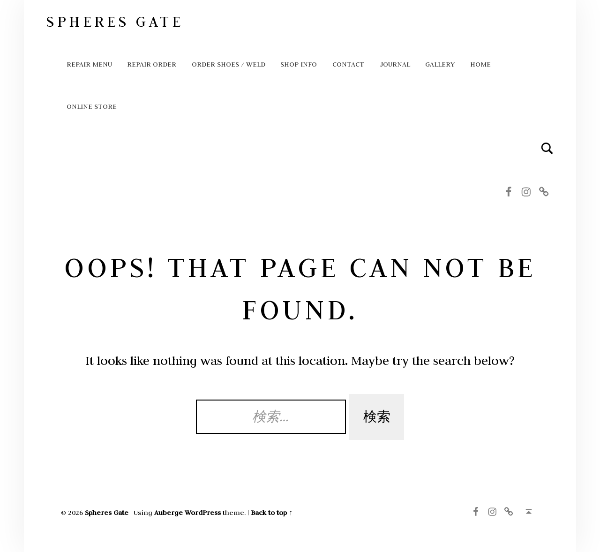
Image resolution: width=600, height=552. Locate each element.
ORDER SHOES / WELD (228, 64)
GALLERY (440, 64)
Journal (395, 64)
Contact (348, 64)
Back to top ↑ (271, 512)
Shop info (298, 64)
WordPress (203, 512)
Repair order (151, 64)
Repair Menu (89, 64)
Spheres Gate (114, 21)
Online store (92, 106)
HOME (480, 64)
